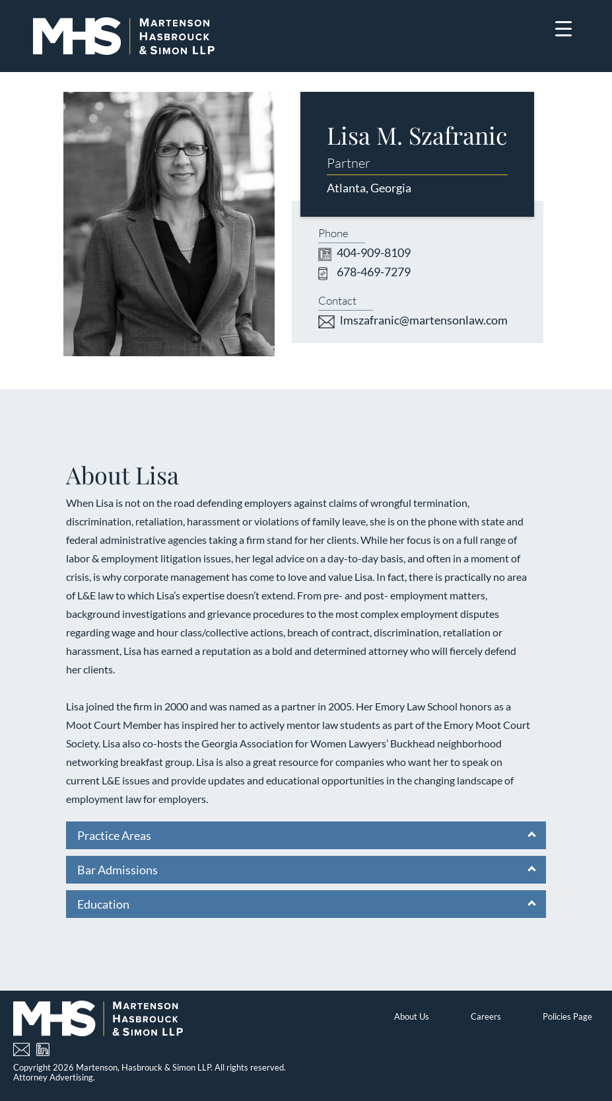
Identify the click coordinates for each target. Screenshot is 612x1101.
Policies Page (567, 1016)
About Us (411, 1016)
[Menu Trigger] (563, 28)
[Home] (124, 36)
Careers (486, 1016)
